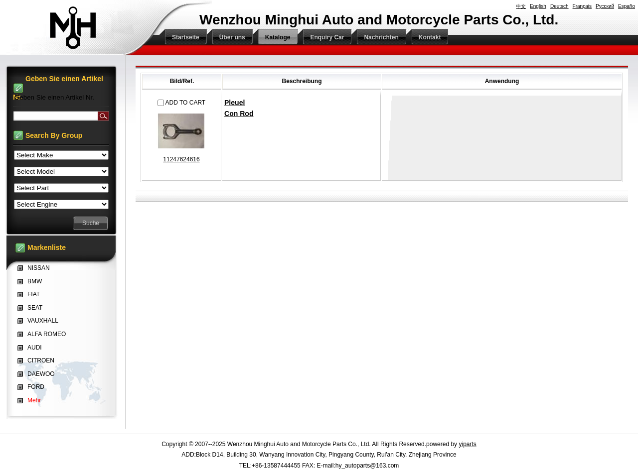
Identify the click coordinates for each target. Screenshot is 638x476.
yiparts (467, 444)
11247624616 (181, 159)
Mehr (34, 400)
